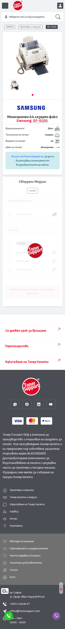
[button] (32, 95)
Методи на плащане (22, 541)
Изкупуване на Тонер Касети (27, 504)
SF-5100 (51, 27)
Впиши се (17, 156)
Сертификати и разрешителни (29, 548)
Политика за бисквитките (26, 562)
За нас (13, 518)
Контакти (16, 525)
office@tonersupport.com (25, 611)
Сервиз (14, 511)
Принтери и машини (30, 27)
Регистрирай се (33, 156)
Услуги (14, 569)
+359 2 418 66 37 (20, 603)
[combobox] (27, 16)
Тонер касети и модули (23, 497)
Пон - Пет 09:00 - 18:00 (18, 620)
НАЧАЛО (10, 27)
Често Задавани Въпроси (25, 555)
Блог (12, 577)
